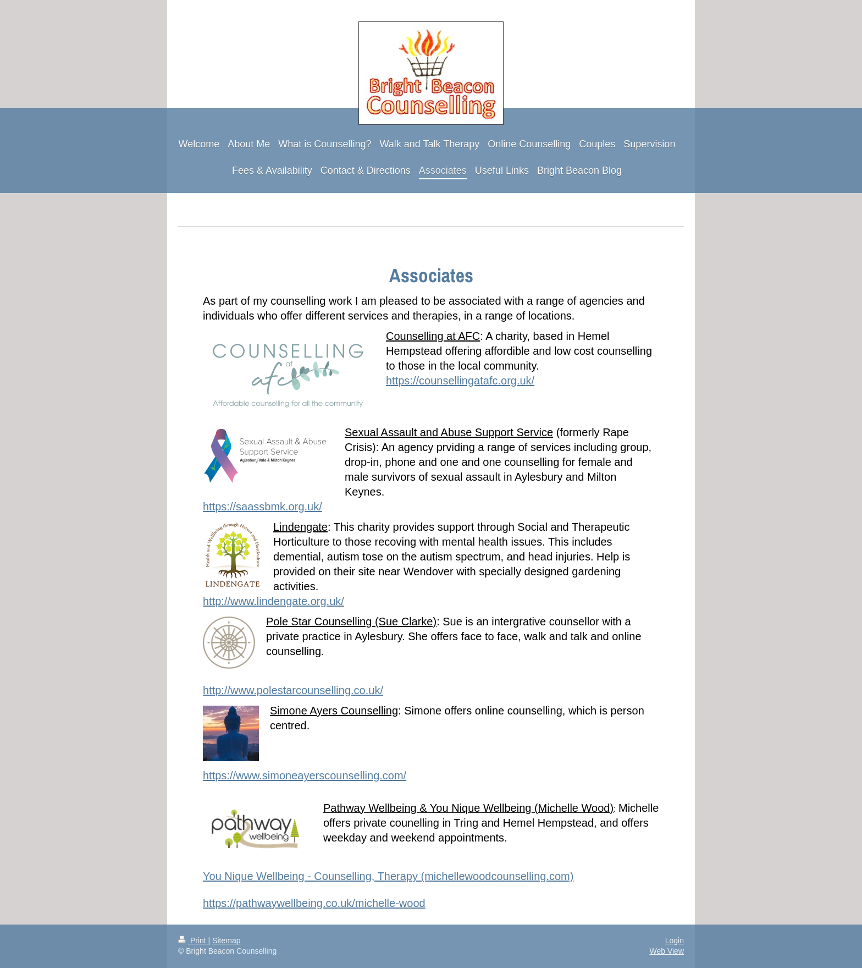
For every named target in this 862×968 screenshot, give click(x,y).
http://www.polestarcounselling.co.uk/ (293, 690)
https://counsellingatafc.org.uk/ (460, 381)
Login (674, 940)
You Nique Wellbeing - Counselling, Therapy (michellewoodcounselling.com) (388, 876)
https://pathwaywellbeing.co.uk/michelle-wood (314, 903)
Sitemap (226, 940)
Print (193, 940)
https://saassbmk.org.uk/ (262, 507)
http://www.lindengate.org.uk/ (273, 601)
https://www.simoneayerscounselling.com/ (304, 775)
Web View (666, 951)
